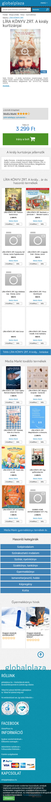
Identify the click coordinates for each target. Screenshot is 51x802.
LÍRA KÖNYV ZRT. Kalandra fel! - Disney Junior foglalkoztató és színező (13, 253)
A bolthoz (9, 224)
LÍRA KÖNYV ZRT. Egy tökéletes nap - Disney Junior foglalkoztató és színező (13, 293)
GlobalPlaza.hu (7, 729)
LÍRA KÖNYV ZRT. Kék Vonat (13, 332)
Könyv (22, 15)
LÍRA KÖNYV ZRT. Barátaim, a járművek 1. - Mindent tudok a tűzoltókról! (38, 213)
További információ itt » (33, 795)
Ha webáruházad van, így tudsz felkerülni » (17, 697)
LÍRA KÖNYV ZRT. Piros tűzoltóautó (37, 293)
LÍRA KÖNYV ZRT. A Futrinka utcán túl (13, 511)
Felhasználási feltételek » (10, 749)
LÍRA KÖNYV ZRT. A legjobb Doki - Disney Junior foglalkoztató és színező (38, 253)
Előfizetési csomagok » (9, 742)
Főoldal (5, 15)
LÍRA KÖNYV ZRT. (16, 18)
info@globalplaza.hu (9, 780)
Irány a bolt (25, 139)
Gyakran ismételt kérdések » (11, 739)
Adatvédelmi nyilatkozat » (11, 747)
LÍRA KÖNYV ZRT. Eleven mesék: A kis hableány (38, 333)
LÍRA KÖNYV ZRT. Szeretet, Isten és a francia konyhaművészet (13, 431)
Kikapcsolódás (14, 15)
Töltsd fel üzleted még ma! (14, 692)
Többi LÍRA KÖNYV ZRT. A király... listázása (25, 352)
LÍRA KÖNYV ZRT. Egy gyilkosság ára (38, 471)
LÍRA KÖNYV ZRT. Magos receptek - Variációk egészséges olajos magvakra (37, 392)
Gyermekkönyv (31, 15)
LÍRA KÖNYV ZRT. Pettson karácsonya (13, 213)
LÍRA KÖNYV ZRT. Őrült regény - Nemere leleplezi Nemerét (13, 392)
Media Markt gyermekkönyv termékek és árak (25, 531)
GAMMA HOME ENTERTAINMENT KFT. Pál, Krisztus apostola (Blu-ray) (38, 511)
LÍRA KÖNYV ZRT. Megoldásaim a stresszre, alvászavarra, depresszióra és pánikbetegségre (37, 431)
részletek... (6, 86)
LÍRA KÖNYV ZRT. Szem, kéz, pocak (13, 471)
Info (17, 224)
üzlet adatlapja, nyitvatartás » (14, 117)
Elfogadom (9, 798)
